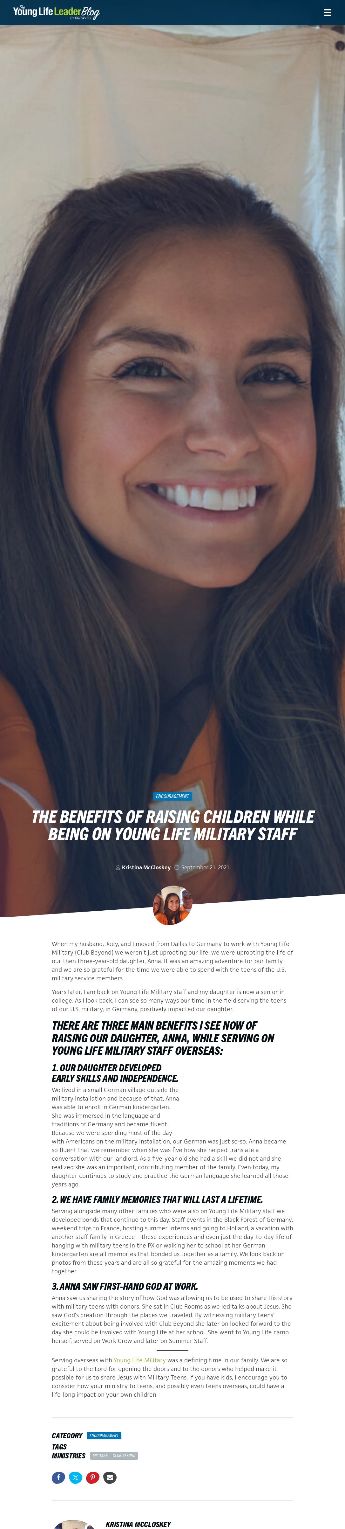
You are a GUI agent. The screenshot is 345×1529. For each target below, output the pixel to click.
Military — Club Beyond (114, 1455)
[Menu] (327, 12)
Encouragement (172, 796)
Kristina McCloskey (146, 867)
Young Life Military (140, 1360)
